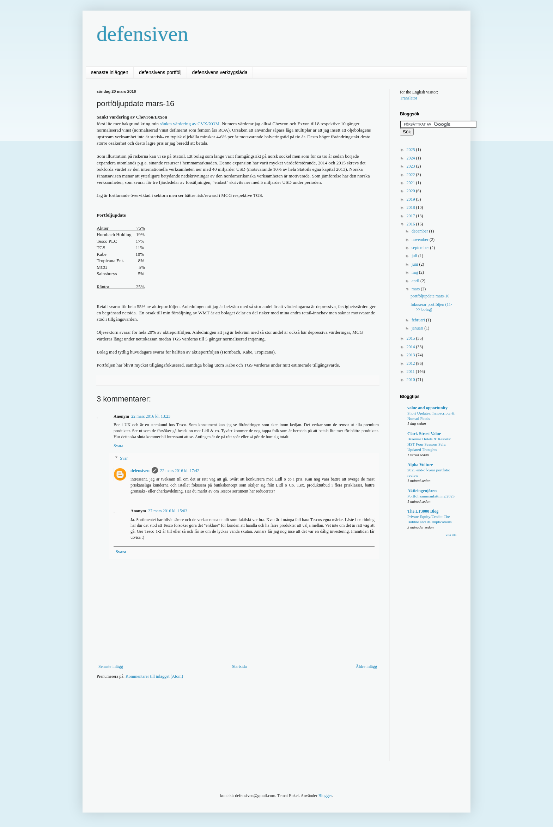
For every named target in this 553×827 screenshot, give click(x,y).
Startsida (239, 666)
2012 (411, 363)
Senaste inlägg (110, 666)
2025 (411, 149)
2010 (411, 379)
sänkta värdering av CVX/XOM (189, 123)
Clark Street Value (424, 433)
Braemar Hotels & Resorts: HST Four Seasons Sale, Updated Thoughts (429, 444)
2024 (411, 158)
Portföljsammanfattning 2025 (431, 496)
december (420, 231)
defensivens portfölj (160, 72)
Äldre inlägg (366, 666)
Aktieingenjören (422, 490)
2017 (411, 215)
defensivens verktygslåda (220, 72)
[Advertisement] (225, 706)
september (421, 247)
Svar (124, 458)
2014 (411, 346)
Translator (408, 98)
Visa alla (450, 535)
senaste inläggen (109, 72)
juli (415, 255)
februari (419, 320)
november (421, 239)
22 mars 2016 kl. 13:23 (150, 416)
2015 (411, 338)
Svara (118, 445)
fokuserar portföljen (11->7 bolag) (431, 307)
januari (418, 328)
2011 (411, 371)
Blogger (325, 795)
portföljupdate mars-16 (430, 296)
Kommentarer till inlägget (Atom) (154, 676)
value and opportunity (427, 407)
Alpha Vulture (420, 464)
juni (415, 264)
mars (416, 288)
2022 (411, 174)
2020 (411, 190)
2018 (411, 207)
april (416, 280)
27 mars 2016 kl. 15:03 (167, 510)
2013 (411, 354)
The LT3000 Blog (422, 511)
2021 (411, 182)
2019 (411, 199)
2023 (411, 166)
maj (415, 272)
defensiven (142, 34)
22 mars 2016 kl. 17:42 (179, 470)
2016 (411, 224)
